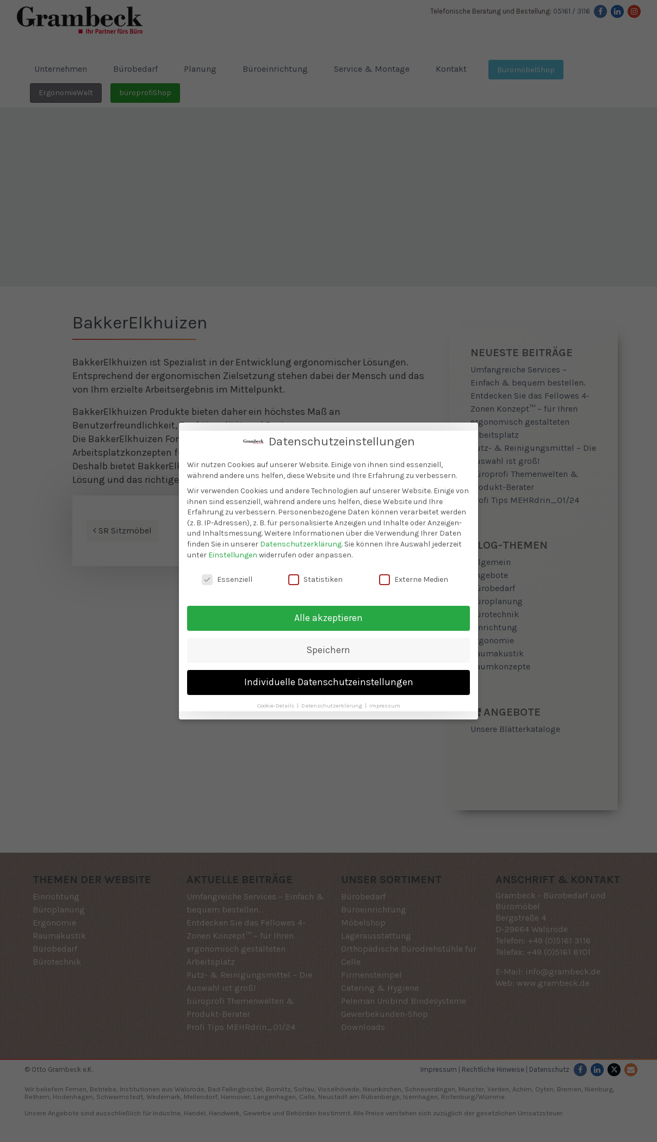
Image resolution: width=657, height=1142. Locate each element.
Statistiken (315, 578)
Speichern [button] (328, 648)
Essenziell (227, 578)
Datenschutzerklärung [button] (332, 704)
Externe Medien (413, 578)
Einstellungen (232, 553)
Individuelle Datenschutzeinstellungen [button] (328, 680)
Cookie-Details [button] (276, 704)
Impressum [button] (384, 704)
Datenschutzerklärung (301, 543)
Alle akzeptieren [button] (328, 616)
